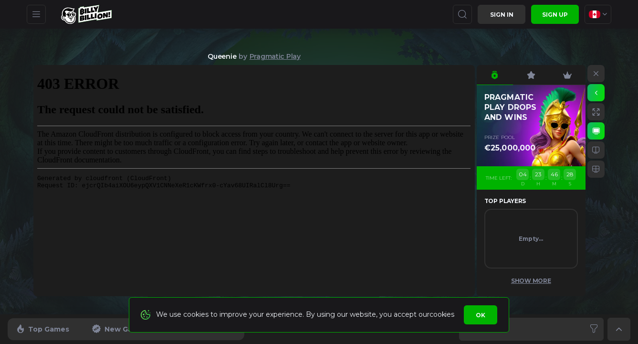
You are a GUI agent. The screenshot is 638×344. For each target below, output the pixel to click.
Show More (531, 280)
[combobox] (598, 14)
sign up (555, 14)
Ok (480, 315)
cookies (441, 314)
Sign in (501, 14)
